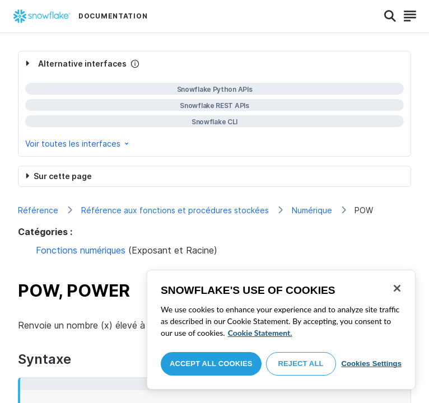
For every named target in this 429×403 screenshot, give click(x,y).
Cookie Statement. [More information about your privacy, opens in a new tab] (260, 333)
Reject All (301, 363)
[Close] (397, 288)
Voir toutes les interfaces (77, 143)
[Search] (390, 16)
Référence (38, 210)
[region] (281, 330)
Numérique (312, 210)
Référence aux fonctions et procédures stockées (175, 210)
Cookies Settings (371, 363)
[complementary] (214, 104)
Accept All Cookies (211, 363)
